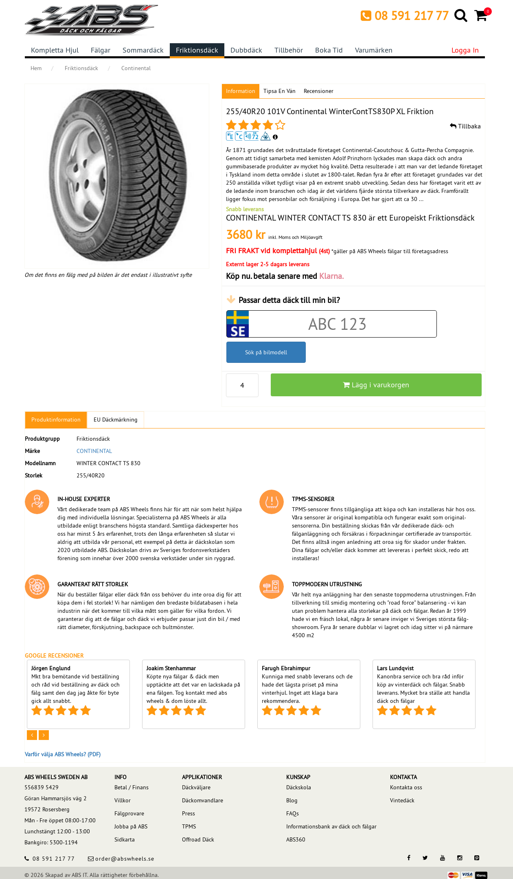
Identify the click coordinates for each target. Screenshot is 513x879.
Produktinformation (56, 419)
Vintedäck (402, 800)
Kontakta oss (406, 787)
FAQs (292, 813)
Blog (292, 800)
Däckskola (298, 787)
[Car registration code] (337, 324)
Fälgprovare (129, 813)
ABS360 (295, 839)
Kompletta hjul (55, 50)
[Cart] (481, 15)
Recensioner (318, 91)
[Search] (461, 15)
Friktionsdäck (197, 50)
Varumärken (373, 50)
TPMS (189, 826)
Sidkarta (124, 839)
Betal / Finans (131, 787)
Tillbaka (465, 126)
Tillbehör (288, 50)
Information (240, 91)
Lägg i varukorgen (376, 384)
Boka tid (329, 50)
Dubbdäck (246, 50)
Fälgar (100, 50)
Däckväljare (196, 787)
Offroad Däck (198, 839)
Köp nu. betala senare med (285, 276)
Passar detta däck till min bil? (289, 300)
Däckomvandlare (202, 800)
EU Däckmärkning (116, 419)
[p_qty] (242, 385)
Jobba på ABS (130, 826)
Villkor (122, 800)
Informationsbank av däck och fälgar (331, 826)
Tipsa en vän (279, 91)
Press (188, 813)
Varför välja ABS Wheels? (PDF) (63, 754)
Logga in (465, 50)
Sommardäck (143, 50)
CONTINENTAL (94, 451)
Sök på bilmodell (266, 352)
